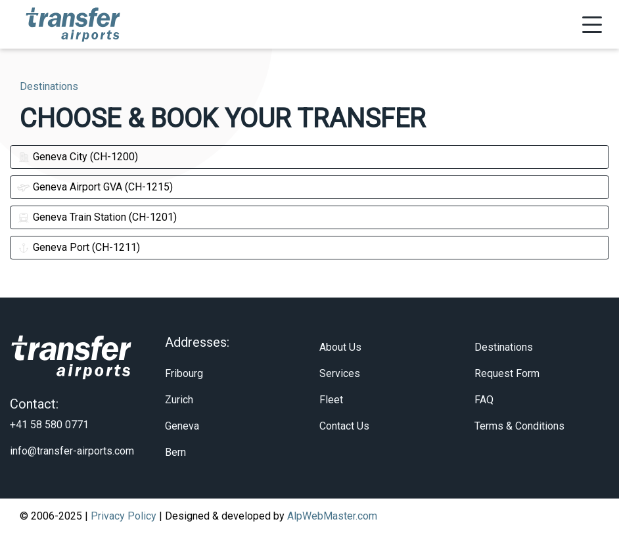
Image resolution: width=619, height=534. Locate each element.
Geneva (182, 426)
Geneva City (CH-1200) (77, 156)
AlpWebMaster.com (332, 516)
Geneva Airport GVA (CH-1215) (95, 187)
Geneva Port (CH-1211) (78, 247)
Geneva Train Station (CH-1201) (97, 217)
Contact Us (344, 426)
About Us (340, 347)
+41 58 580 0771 (49, 424)
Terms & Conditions (519, 426)
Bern (175, 452)
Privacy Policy (123, 516)
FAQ (483, 399)
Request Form (506, 373)
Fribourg (184, 373)
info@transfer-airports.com (72, 451)
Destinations (503, 347)
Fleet (331, 399)
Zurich (179, 399)
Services (339, 373)
